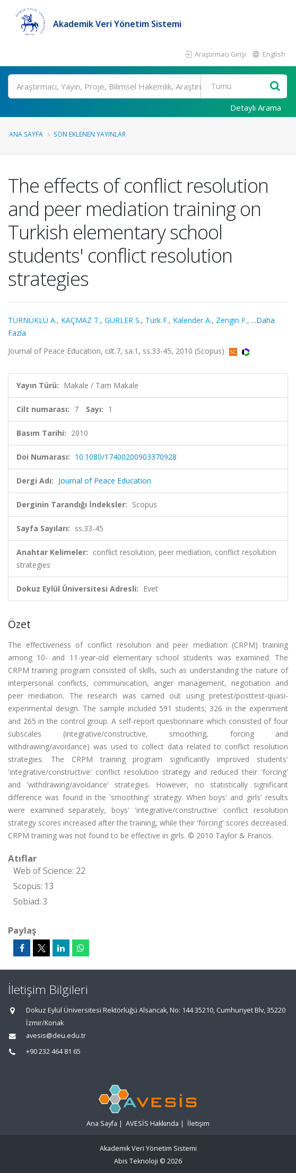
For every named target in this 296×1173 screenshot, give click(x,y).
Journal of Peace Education (104, 481)
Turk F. (157, 320)
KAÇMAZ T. (80, 320)
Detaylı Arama (255, 107)
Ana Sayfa (26, 134)
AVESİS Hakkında (152, 1123)
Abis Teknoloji (136, 1161)
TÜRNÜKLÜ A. (32, 320)
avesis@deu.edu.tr (56, 1035)
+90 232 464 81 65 (53, 1051)
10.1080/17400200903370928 (126, 457)
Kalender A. (192, 320)
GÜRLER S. (123, 320)
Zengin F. (231, 320)
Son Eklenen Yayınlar (90, 134)
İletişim (198, 1123)
